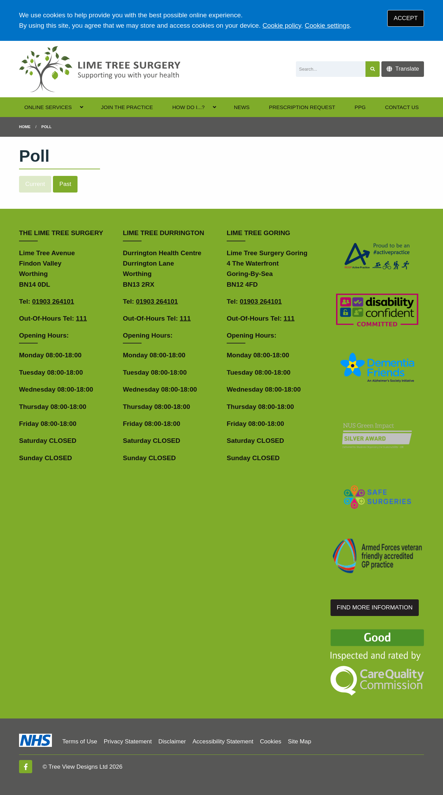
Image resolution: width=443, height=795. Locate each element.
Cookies (270, 741)
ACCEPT (406, 18)
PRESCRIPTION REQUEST (302, 107)
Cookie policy (281, 25)
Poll (47, 127)
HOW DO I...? (188, 107)
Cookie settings (327, 25)
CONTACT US (401, 107)
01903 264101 (53, 301)
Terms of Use (79, 741)
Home (24, 127)
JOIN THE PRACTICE (127, 107)
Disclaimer (172, 741)
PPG (360, 107)
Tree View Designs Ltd (78, 766)
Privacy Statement (128, 741)
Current (35, 184)
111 (81, 318)
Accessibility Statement (222, 741)
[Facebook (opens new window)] (25, 766)
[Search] (330, 69)
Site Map (299, 741)
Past (65, 184)
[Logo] (99, 69)
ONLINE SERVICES (48, 107)
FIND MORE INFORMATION (375, 607)
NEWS (242, 107)
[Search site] (372, 69)
